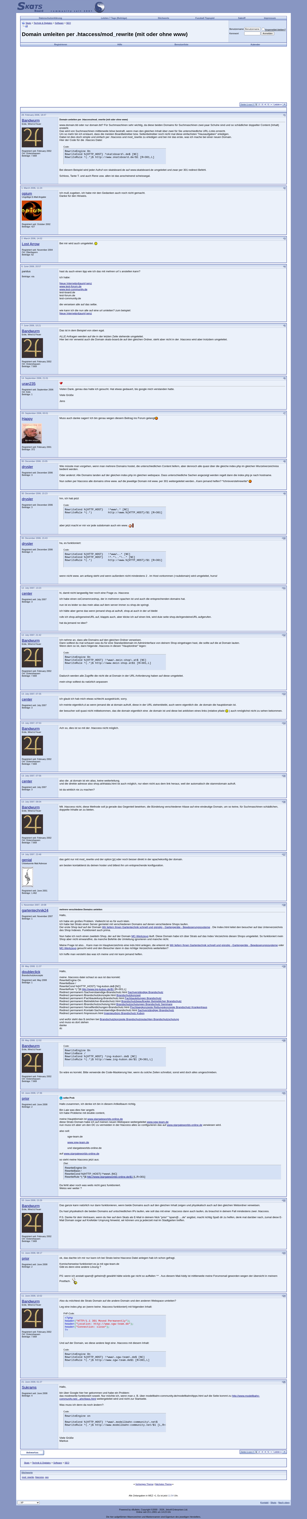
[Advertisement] (153, 74)
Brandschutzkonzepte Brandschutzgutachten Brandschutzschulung (139, 1019)
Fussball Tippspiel (204, 18)
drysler (27, 467)
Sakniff (241, 18)
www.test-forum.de (70, 286)
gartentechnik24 (35, 910)
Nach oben (283, 1502)
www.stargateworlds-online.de (105, 1118)
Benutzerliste (181, 44)
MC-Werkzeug (139, 936)
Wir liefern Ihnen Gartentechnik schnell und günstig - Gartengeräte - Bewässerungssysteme (156, 927)
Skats (28, 23)
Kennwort (234, 33)
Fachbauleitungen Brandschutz (143, 998)
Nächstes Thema (163, 1484)
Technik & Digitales (43, 23)
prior (25, 1098)
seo (47, 1477)
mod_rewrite (28, 1477)
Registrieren (60, 44)
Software (59, 23)
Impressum (270, 18)
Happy (27, 419)
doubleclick (31, 972)
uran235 (28, 384)
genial (27, 860)
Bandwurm (31, 120)
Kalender (255, 44)
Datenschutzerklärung (50, 18)
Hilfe (119, 44)
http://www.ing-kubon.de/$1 (98, 989)
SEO (68, 23)
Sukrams (29, 1387)
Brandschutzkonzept (129, 995)
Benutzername (236, 29)
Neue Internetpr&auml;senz (75, 283)
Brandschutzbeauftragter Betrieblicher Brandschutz (151, 1001)
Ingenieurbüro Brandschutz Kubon (124, 1013)
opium (27, 193)
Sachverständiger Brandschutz (156, 1010)
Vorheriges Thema (144, 1484)
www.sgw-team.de (157, 1121)
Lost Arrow (30, 244)
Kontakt (264, 1502)
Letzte (278, 104)
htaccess (39, 1477)
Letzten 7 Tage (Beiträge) (114, 18)
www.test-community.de (73, 289)
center (27, 593)
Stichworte (163, 18)
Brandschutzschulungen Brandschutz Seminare (144, 1004)
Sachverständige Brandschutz (145, 992)
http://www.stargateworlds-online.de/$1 (110, 1176)
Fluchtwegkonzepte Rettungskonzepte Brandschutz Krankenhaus (168, 1007)
